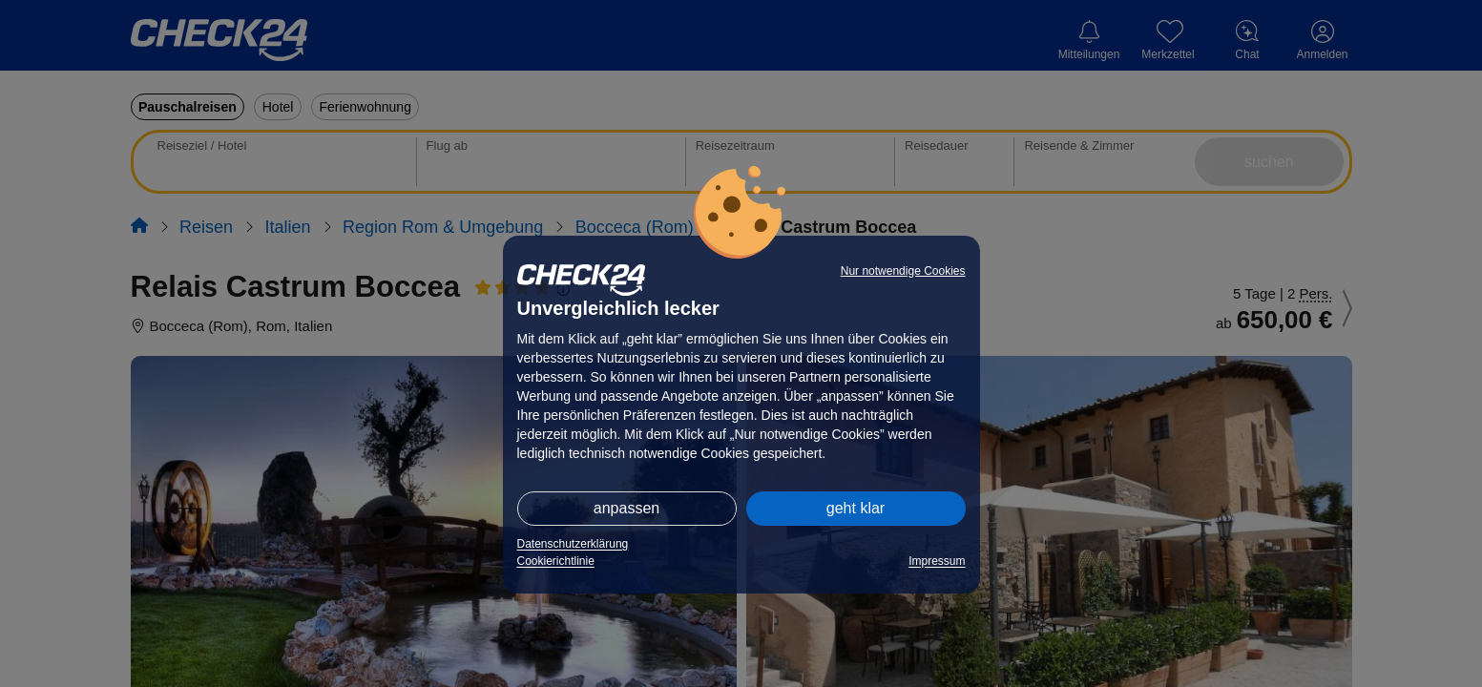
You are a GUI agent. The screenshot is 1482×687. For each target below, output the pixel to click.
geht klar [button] (855, 508)
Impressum (936, 561)
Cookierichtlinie (556, 561)
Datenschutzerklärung (573, 544)
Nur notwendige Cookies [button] (903, 271)
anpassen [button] (626, 508)
